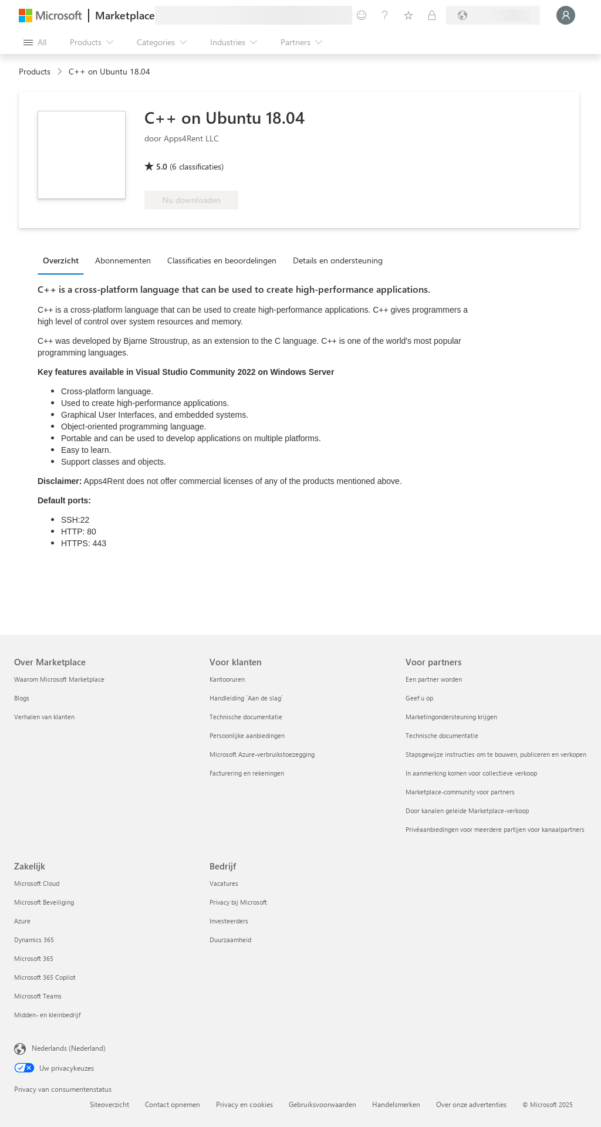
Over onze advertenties (471, 1104)
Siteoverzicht (109, 1104)
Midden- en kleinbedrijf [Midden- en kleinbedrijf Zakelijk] (47, 1014)
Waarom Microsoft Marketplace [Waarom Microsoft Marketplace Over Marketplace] (59, 679)
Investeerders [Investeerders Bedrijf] (229, 920)
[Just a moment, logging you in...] (565, 15)
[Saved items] (408, 15)
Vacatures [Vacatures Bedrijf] (224, 883)
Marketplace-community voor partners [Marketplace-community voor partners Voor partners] (460, 791)
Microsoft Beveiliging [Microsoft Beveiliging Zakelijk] (44, 902)
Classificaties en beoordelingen (221, 260)
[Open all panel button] (35, 42)
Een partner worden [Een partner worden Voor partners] (434, 679)
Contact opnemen (172, 1104)
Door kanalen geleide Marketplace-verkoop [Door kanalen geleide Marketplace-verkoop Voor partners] (467, 810)
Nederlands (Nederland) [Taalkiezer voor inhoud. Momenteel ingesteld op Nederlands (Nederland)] (69, 1047)
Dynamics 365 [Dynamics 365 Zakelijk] (34, 939)
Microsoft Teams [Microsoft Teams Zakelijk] (38, 995)
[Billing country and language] (493, 15)
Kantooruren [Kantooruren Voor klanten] (227, 679)
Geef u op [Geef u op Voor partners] (419, 697)
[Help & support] (385, 15)
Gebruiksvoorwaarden (322, 1104)
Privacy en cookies (244, 1104)
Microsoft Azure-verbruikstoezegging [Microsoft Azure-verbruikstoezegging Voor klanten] (262, 754)
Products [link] (34, 71)
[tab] (64, 260)
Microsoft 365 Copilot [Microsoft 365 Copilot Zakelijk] (45, 977)
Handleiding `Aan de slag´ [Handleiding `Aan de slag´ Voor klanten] (246, 697)
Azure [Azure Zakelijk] (22, 920)
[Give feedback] (361, 15)
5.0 (161, 166)
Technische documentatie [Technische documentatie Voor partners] (442, 735)
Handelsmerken (396, 1104)
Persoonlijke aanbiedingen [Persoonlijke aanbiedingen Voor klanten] (247, 735)
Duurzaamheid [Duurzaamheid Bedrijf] (230, 939)
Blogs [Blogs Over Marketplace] (21, 697)
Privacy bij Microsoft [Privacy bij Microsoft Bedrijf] (238, 902)
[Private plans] (432, 15)
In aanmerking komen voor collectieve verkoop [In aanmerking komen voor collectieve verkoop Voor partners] (471, 773)
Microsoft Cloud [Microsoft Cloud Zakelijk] (36, 883)
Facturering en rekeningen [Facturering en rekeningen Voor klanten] (247, 773)
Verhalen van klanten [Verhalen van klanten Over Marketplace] (44, 716)
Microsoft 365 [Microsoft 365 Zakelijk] (33, 958)
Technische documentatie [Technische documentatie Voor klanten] (246, 716)
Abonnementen (123, 260)
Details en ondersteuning (338, 260)
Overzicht (61, 260)
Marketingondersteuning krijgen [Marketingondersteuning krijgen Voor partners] (451, 716)
